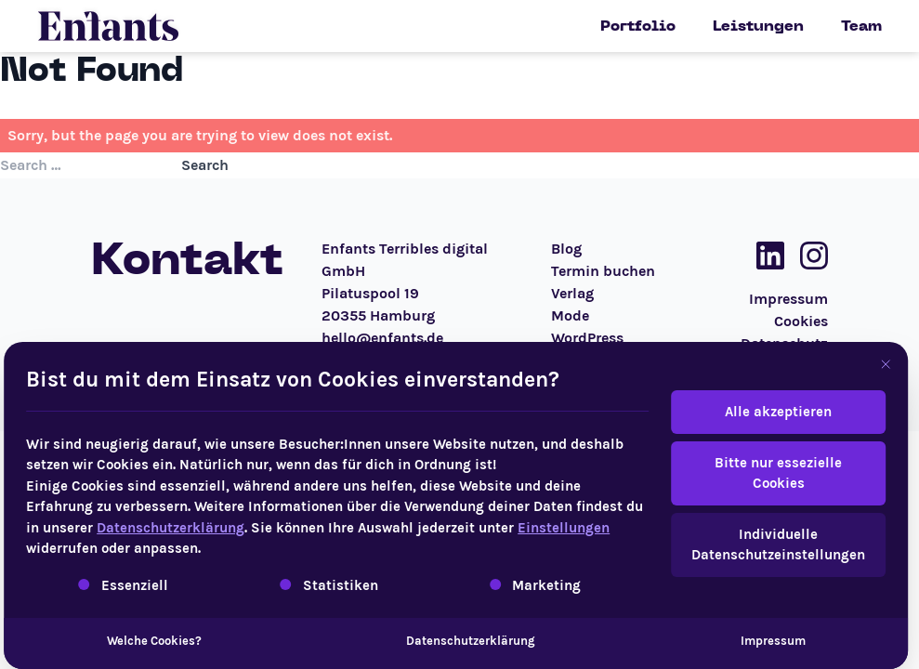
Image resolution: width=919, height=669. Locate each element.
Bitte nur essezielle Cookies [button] (751, 473)
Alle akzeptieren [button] (751, 411)
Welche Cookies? (126, 641)
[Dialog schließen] (858, 364)
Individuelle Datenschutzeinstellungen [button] (751, 545)
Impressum (746, 641)
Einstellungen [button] (537, 527)
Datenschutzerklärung (143, 527)
